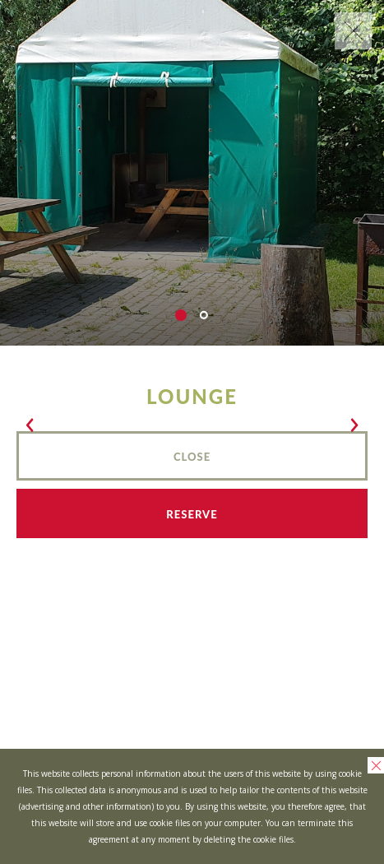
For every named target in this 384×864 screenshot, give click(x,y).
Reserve (191, 514)
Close (192, 456)
